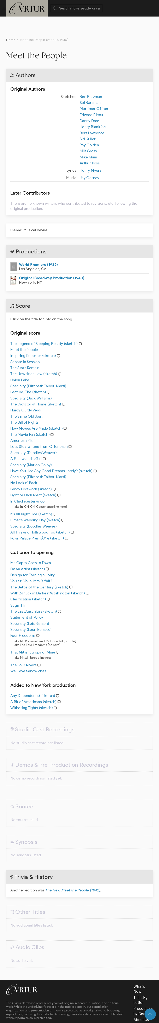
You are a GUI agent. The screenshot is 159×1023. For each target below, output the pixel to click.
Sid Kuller (88, 118)
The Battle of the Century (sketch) (39, 566)
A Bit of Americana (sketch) (33, 681)
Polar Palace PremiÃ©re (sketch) (37, 517)
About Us (141, 999)
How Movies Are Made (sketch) (36, 407)
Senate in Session (25, 341)
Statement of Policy (26, 596)
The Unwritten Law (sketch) (33, 353)
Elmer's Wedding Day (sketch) (35, 499)
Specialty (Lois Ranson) (29, 603)
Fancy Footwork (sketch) (31, 468)
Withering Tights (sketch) (31, 687)
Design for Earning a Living (32, 554)
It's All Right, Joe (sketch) (31, 493)
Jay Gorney (89, 157)
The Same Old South (27, 395)
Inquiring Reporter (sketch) (33, 335)
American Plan (22, 420)
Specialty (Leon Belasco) (31, 609)
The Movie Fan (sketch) (30, 414)
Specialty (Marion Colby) (31, 444)
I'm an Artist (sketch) (27, 548)
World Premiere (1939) (38, 244)
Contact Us (143, 1005)
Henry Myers (90, 149)
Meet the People (24, 329)
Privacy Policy (103, 1016)
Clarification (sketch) (28, 578)
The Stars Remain (25, 347)
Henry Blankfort (93, 106)
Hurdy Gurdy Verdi (25, 389)
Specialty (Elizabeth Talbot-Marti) (38, 365)
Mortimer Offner (94, 88)
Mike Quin (88, 136)
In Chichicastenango (27, 480)
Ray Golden (89, 124)
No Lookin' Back (23, 462)
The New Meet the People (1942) (72, 869)
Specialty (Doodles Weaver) (33, 432)
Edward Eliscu (91, 94)
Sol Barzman (90, 82)
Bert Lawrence (92, 112)
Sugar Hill (18, 584)
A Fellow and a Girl (26, 438)
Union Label (20, 359)
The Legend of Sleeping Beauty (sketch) (44, 323)
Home (10, 19)
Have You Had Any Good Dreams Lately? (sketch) (51, 450)
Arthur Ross (90, 142)
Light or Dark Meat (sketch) (33, 474)
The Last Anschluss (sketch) (33, 590)
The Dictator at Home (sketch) (35, 383)
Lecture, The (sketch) (28, 371)
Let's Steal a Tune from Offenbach (39, 426)
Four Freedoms (23, 615)
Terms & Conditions (72, 1016)
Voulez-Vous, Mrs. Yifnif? (31, 560)
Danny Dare (89, 100)
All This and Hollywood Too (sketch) (40, 511)
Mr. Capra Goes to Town (30, 542)
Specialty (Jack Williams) (31, 377)
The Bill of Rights (24, 401)
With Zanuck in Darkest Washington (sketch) (47, 572)
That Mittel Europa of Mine (32, 631)
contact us (70, 1005)
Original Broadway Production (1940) (51, 257)
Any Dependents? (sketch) (32, 675)
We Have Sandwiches (28, 650)
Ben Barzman (91, 76)
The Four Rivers (23, 644)
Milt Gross (88, 130)
